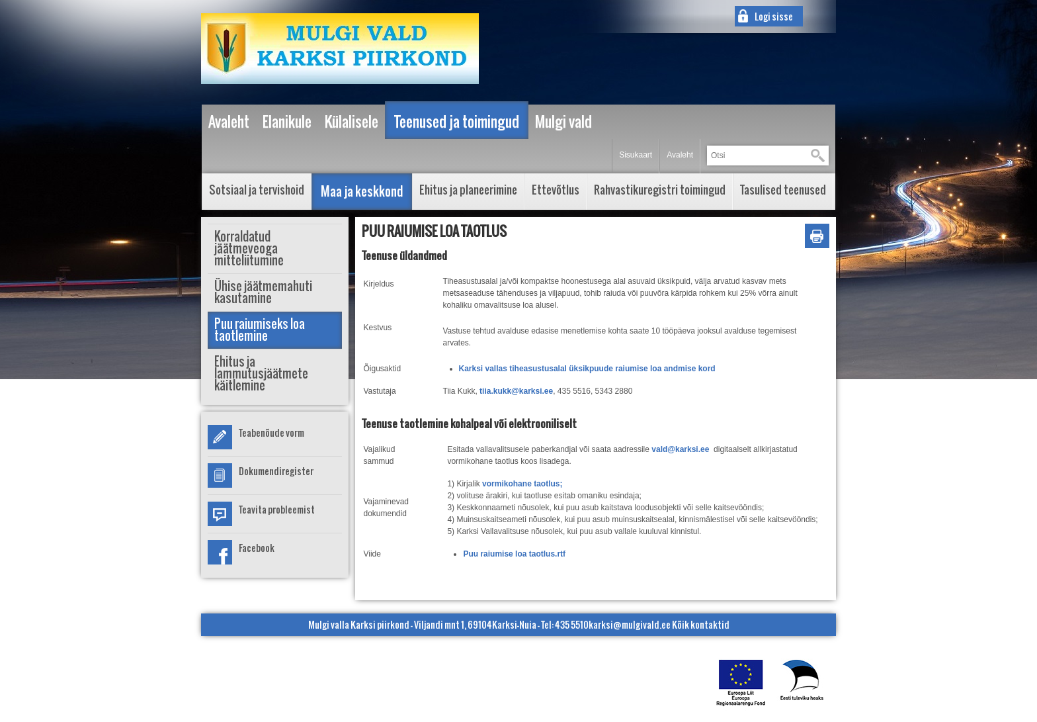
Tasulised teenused (783, 189)
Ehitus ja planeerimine (468, 189)
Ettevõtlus (555, 189)
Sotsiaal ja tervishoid (256, 189)
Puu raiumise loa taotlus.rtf (514, 554)
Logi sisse (774, 16)
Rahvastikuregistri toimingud (660, 189)
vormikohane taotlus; (523, 483)
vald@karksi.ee (680, 449)
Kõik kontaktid (700, 624)
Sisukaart (635, 154)
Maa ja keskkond (362, 191)
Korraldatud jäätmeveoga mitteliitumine (249, 248)
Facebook (256, 548)
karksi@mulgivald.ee (630, 624)
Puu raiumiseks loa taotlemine (259, 330)
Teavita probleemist (277, 509)
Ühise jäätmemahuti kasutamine (263, 292)
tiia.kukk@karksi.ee (516, 391)
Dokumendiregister (276, 471)
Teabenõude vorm (271, 432)
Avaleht (680, 154)
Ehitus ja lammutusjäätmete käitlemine (261, 373)
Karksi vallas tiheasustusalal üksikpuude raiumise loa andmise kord (587, 368)
